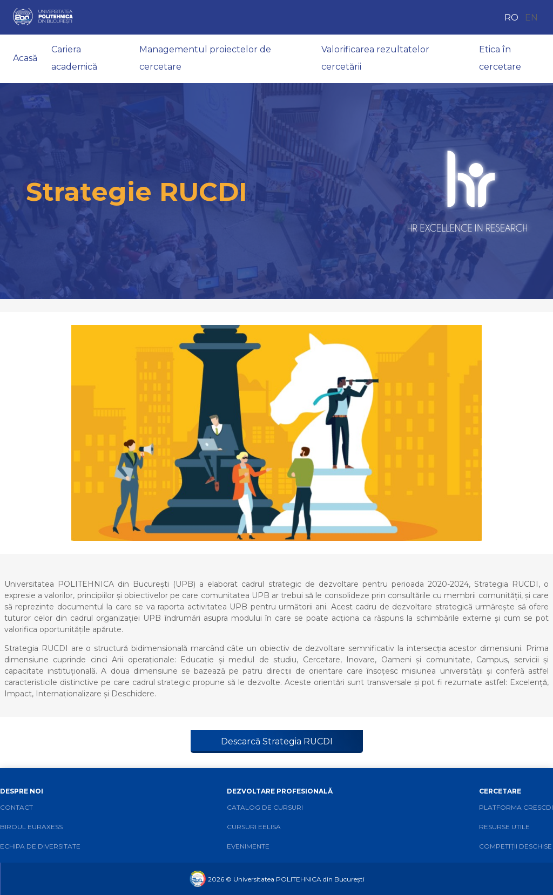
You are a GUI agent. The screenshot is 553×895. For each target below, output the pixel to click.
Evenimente (248, 846)
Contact (16, 807)
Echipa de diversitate (40, 846)
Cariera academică (74, 58)
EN (531, 17)
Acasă (25, 58)
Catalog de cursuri (265, 807)
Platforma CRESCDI (516, 807)
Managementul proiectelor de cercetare (205, 58)
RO (511, 17)
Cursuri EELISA (254, 827)
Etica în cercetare (500, 58)
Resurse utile (504, 827)
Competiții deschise (515, 846)
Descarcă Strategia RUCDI (277, 741)
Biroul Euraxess (31, 827)
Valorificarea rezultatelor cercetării (375, 58)
